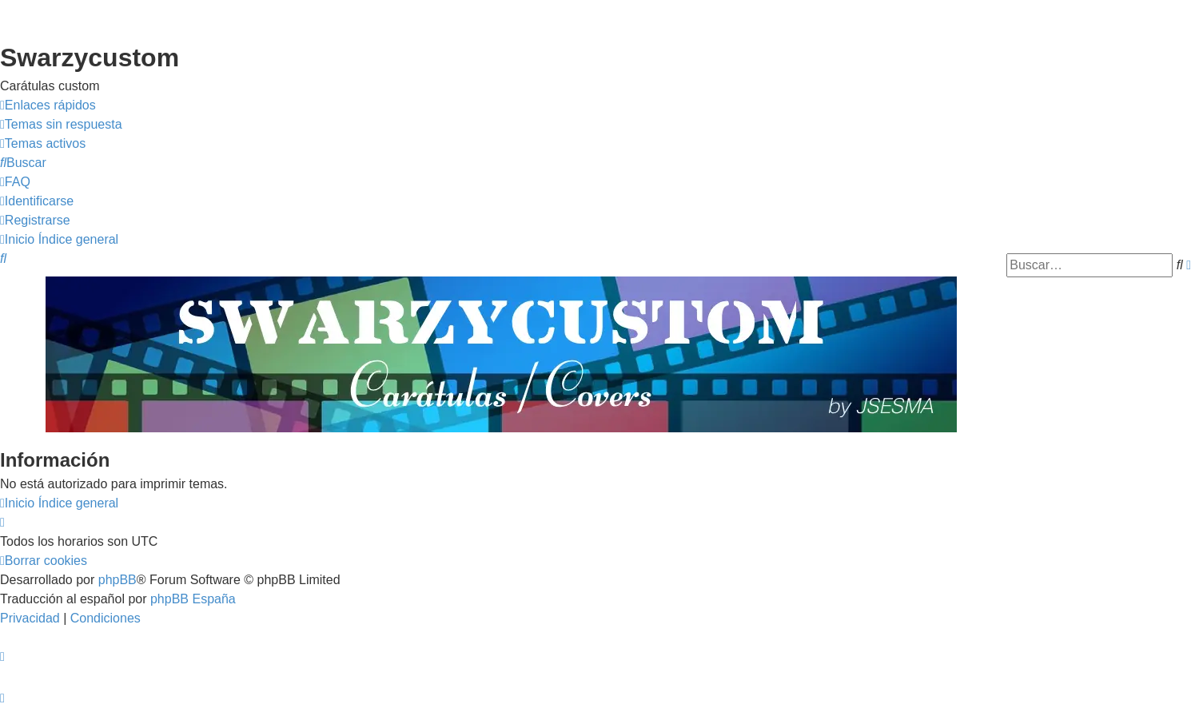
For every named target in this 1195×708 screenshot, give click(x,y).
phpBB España (193, 599)
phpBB (117, 580)
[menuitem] (61, 124)
